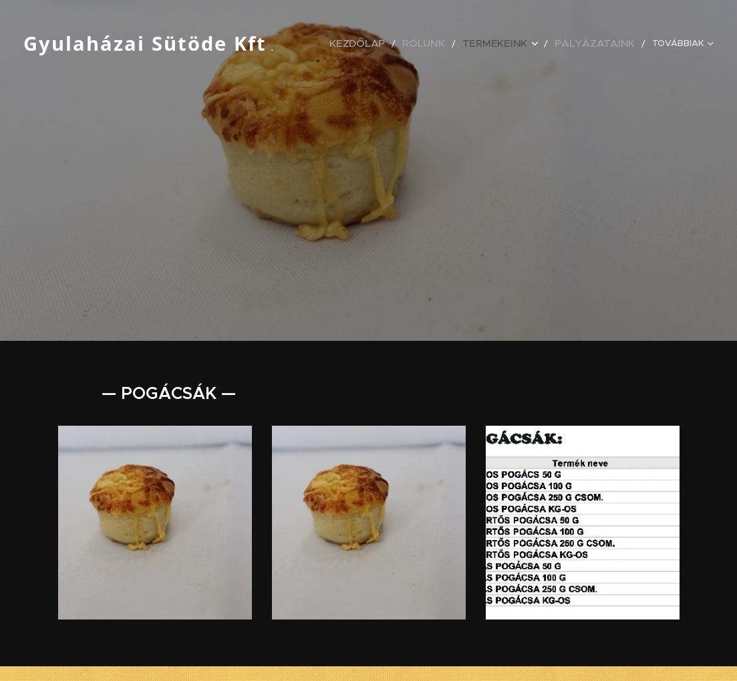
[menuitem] (393, 43)
